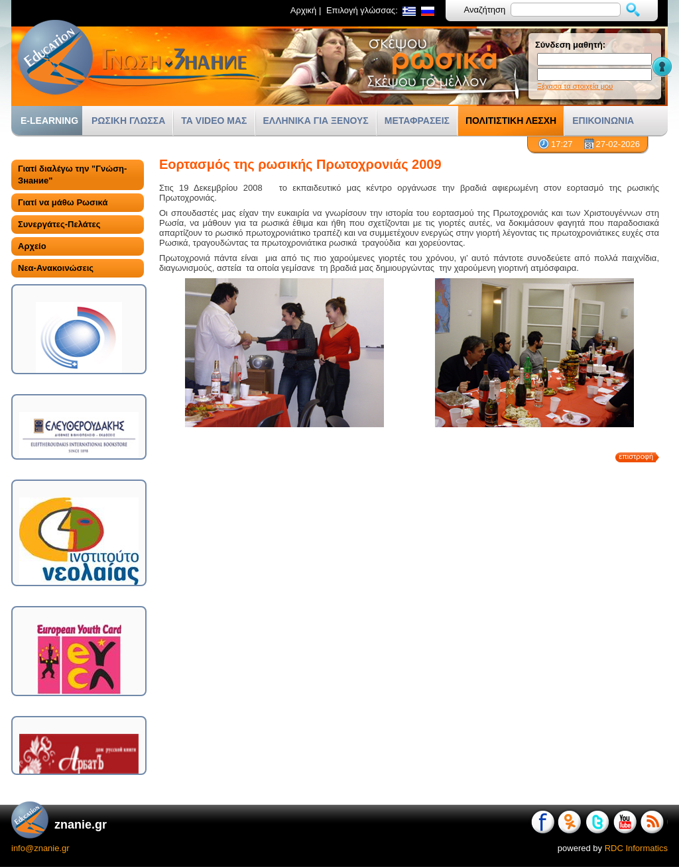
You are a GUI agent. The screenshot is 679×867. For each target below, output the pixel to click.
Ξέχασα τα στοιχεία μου (575, 86)
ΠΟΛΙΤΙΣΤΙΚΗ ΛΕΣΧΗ (510, 120)
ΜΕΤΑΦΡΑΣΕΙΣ (417, 120)
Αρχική (303, 10)
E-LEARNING (49, 120)
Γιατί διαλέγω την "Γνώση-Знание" (72, 174)
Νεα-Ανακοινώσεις (55, 268)
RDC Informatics (636, 848)
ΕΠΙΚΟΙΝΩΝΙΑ (603, 120)
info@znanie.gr (40, 848)
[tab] (77, 175)
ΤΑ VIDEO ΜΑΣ (214, 120)
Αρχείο (32, 246)
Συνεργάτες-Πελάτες (59, 224)
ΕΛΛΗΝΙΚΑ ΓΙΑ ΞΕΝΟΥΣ (316, 120)
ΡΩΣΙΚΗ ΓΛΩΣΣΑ (128, 120)
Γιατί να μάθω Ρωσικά (62, 202)
